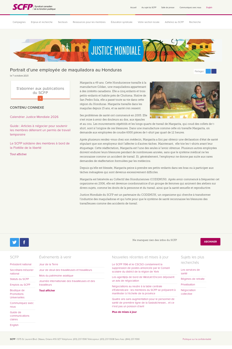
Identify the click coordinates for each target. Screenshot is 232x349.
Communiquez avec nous (190, 7)
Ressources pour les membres (89, 22)
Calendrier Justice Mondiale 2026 (34, 117)
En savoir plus (40, 98)
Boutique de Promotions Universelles (17, 294)
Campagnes (19, 22)
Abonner (210, 241)
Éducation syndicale (121, 22)
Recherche (195, 22)
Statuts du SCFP (19, 279)
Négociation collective (188, 292)
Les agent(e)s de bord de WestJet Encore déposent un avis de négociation (143, 278)
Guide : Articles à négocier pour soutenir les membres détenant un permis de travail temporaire (40, 130)
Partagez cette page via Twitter (208, 71)
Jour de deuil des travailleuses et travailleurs (65, 270)
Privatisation (188, 284)
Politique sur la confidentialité (197, 339)
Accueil (133, 7)
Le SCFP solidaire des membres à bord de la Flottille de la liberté (40, 145)
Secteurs (62, 22)
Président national (20, 264)
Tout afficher (18, 154)
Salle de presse (167, 7)
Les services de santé (190, 271)
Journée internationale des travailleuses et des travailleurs (67, 282)
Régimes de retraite (193, 279)
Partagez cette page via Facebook (213, 71)
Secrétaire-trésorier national (22, 271)
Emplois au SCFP (20, 284)
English (209, 7)
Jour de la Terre (48, 264)
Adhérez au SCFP (174, 22)
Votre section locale (149, 22)
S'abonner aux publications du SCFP (40, 90)
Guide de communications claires (19, 316)
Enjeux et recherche (42, 22)
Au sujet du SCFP (149, 7)
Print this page (219, 71)
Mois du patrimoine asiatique (56, 275)
